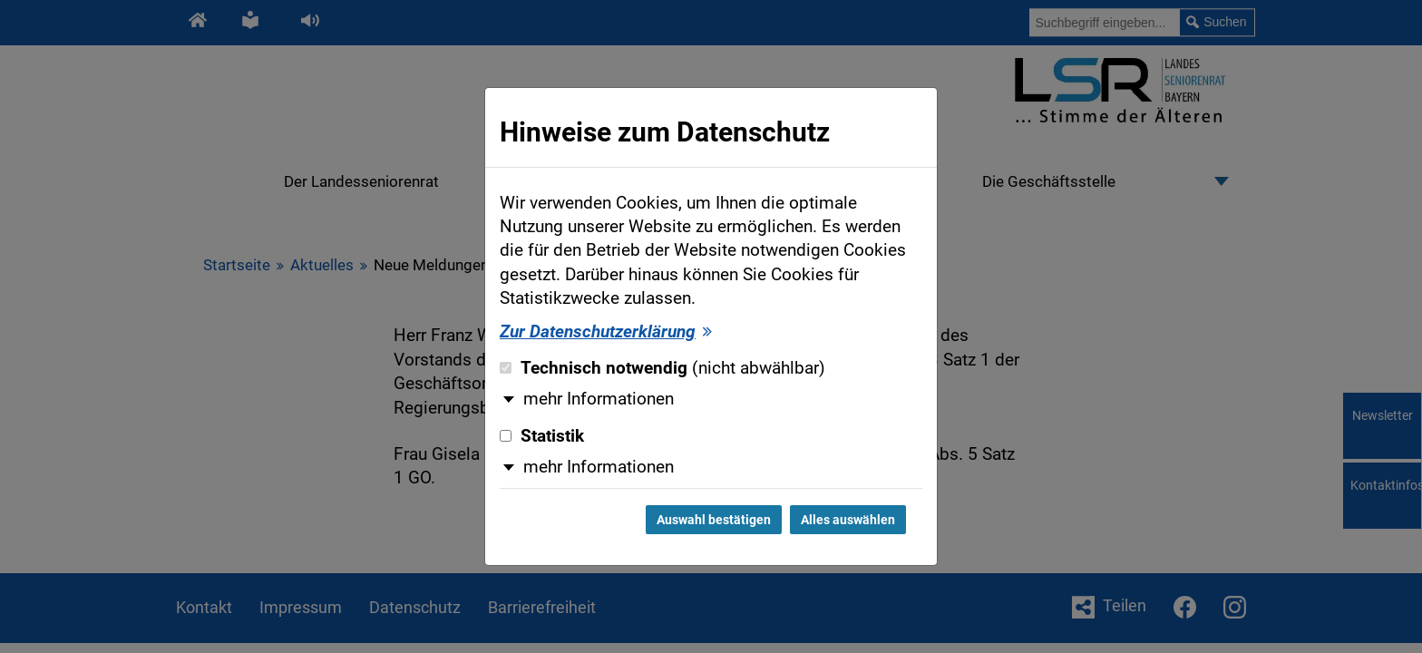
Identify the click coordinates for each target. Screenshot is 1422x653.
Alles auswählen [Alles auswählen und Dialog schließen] (848, 519)
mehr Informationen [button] (598, 399)
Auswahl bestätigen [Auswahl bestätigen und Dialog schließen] (714, 519)
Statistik (542, 436)
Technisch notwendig (662, 368)
